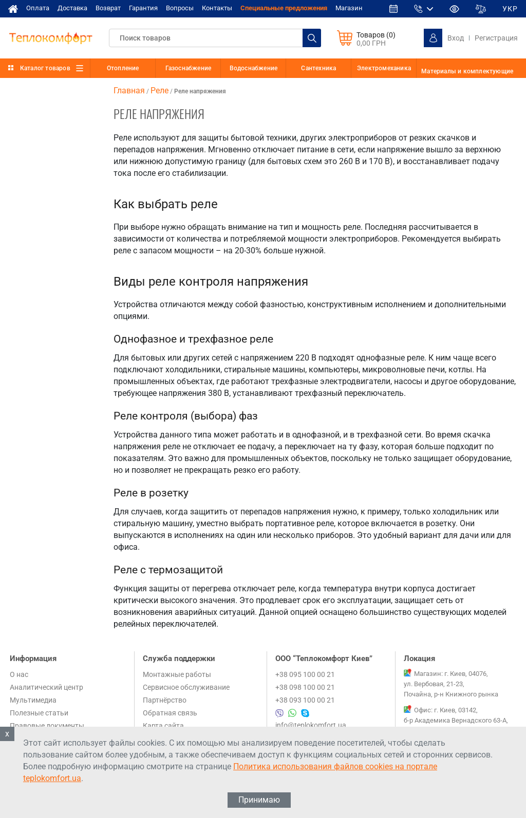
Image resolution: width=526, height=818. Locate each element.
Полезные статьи (39, 713)
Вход (455, 38)
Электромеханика (384, 68)
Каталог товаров (45, 68)
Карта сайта (163, 726)
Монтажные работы (177, 674)
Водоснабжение (254, 68)
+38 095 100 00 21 (305, 674)
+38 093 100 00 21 (305, 700)
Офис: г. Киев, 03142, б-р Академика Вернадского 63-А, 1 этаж (456, 720)
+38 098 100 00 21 (305, 687)
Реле (159, 90)
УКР (510, 9)
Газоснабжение (188, 68)
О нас (19, 674)
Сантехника (318, 68)
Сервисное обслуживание (186, 687)
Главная (129, 90)
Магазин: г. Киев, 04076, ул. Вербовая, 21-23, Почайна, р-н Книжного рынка (451, 684)
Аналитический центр (46, 687)
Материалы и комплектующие (467, 71)
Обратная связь (170, 713)
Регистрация (496, 38)
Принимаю (259, 800)
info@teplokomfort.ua (310, 725)
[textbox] (215, 38)
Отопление (123, 68)
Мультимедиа (33, 700)
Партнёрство (164, 700)
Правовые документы (47, 726)
